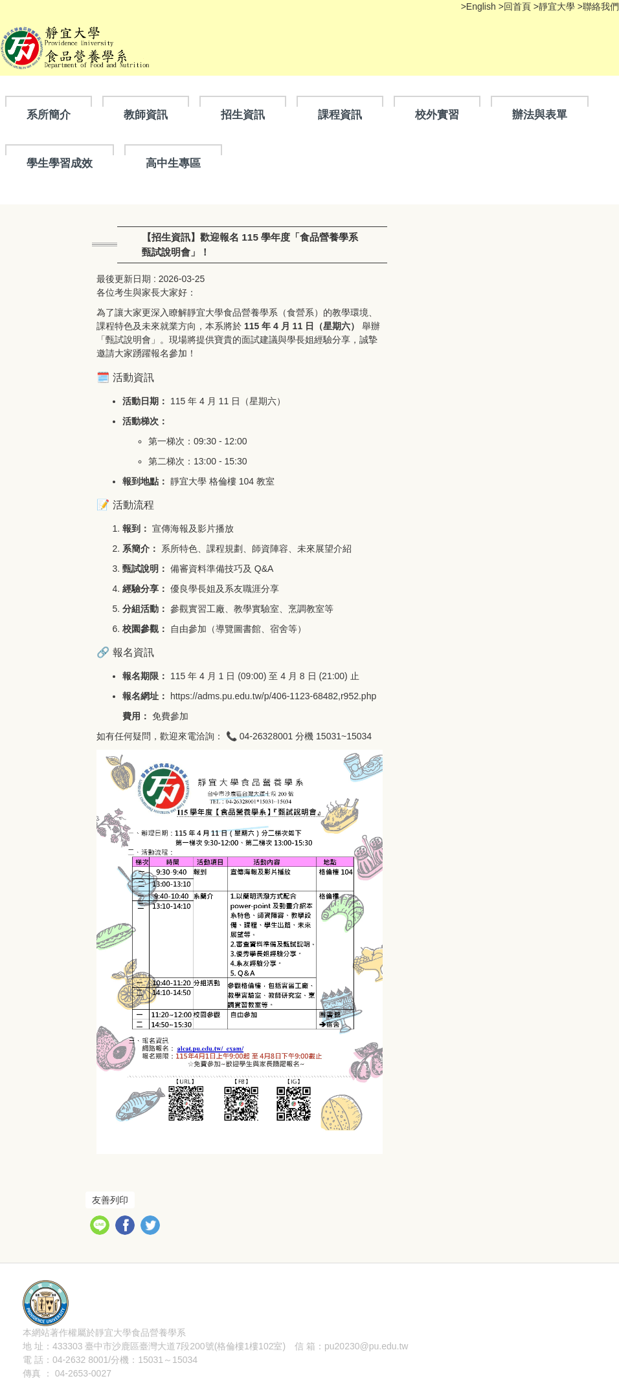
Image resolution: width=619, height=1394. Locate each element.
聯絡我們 (601, 6)
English (482, 6)
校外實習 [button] (437, 114)
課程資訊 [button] (340, 114)
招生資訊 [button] (243, 114)
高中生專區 (173, 163)
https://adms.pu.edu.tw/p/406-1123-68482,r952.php (273, 696)
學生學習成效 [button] (60, 163)
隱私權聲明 (208, 1332)
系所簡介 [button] (49, 114)
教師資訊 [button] (146, 114)
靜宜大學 (558, 6)
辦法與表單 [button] (539, 114)
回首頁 (517, 6)
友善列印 (110, 1200)
